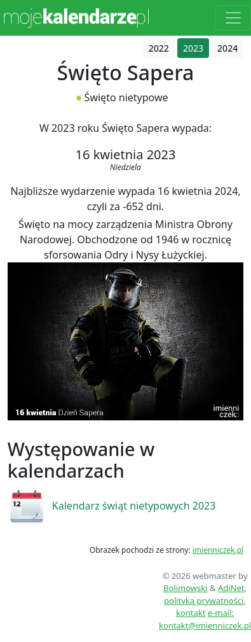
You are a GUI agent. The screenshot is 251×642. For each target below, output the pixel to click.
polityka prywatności (203, 600)
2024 (227, 48)
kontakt (190, 612)
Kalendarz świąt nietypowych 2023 (134, 506)
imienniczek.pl (218, 550)
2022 (159, 48)
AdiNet (231, 588)
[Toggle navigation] (233, 18)
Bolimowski (185, 588)
